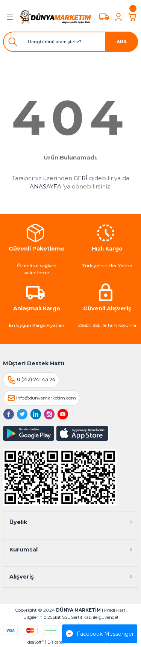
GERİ (81, 178)
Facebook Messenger (100, 634)
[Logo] (55, 17)
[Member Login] (118, 17)
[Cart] (132, 17)
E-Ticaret (55, 642)
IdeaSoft (35, 642)
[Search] (70, 42)
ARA (122, 41)
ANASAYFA (45, 186)
